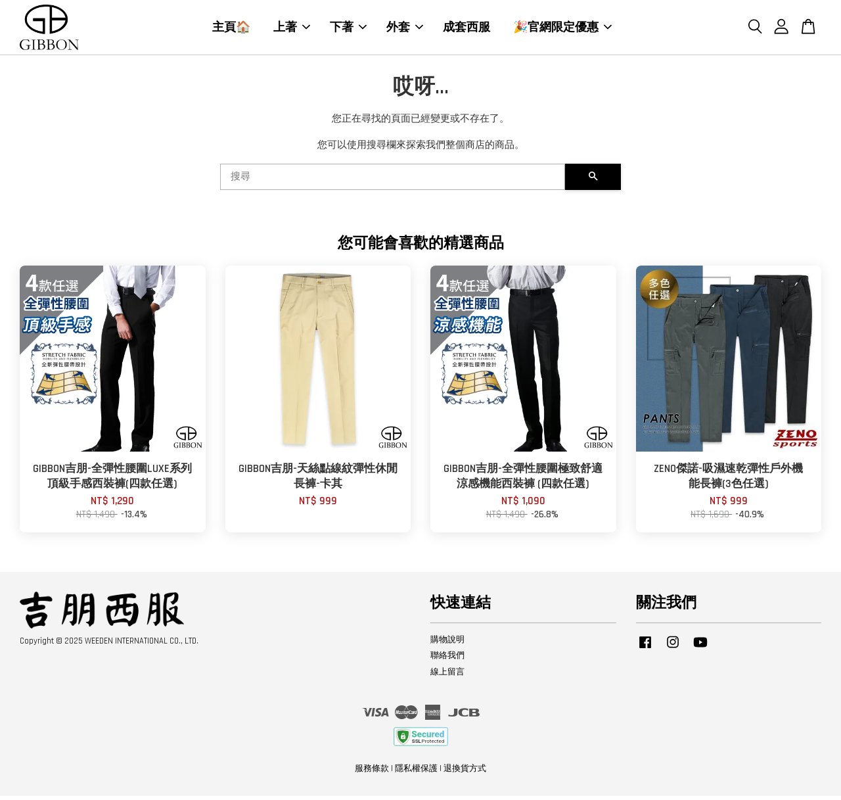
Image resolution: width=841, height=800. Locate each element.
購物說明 (447, 643)
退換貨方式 (464, 772)
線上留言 (447, 676)
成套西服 (466, 28)
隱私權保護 (416, 772)
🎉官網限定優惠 (562, 28)
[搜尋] (392, 181)
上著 (291, 28)
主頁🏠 (231, 28)
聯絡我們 (447, 659)
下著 (348, 28)
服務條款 (372, 772)
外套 (404, 28)
